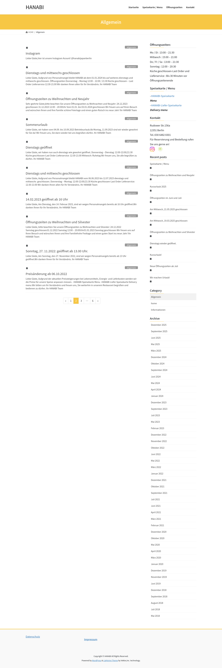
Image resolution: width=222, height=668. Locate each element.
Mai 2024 (155, 383)
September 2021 (159, 492)
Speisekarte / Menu (159, 163)
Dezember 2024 (158, 357)
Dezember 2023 (158, 402)
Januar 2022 (157, 473)
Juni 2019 (156, 583)
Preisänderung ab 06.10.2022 (46, 273)
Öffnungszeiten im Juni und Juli (166, 197)
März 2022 (156, 467)
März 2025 (156, 350)
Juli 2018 (155, 609)
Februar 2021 (157, 525)
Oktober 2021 (157, 486)
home (154, 303)
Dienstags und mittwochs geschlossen (53, 73)
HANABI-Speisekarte (162, 96)
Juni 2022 (156, 454)
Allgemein (131, 47)
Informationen (158, 309)
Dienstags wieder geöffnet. (163, 243)
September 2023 (159, 408)
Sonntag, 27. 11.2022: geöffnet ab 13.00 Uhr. (57, 251)
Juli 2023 (155, 415)
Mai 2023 (155, 421)
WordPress (96, 660)
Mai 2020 (155, 544)
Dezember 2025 (158, 324)
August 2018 (157, 602)
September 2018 (159, 596)
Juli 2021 (155, 499)
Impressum (90, 639)
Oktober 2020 (157, 538)
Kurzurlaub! (156, 254)
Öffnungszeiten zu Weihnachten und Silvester (58, 222)
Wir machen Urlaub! (160, 277)
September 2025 (159, 331)
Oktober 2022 (157, 447)
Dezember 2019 (158, 570)
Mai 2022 (155, 460)
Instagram (33, 53)
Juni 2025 (156, 337)
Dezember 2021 (158, 479)
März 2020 (156, 557)
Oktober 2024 (157, 363)
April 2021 (156, 512)
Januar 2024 (157, 395)
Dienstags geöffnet (39, 147)
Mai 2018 (155, 615)
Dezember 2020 (158, 531)
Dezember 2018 (158, 589)
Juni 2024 (156, 376)
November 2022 (159, 441)
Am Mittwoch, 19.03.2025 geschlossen (169, 220)
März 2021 (156, 518)
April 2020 (156, 551)
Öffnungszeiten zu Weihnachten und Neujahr (57, 98)
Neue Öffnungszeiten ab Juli (164, 266)
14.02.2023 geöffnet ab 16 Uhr (47, 199)
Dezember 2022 (158, 434)
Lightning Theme (110, 660)
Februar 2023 (157, 428)
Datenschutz (33, 636)
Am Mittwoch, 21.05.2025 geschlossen (169, 209)
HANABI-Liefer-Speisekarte (166, 105)
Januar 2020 (157, 564)
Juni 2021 (156, 505)
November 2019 (159, 576)
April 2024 (156, 389)
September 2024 (159, 369)
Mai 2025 (155, 344)
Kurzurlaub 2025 (158, 186)
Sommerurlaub (36, 124)
